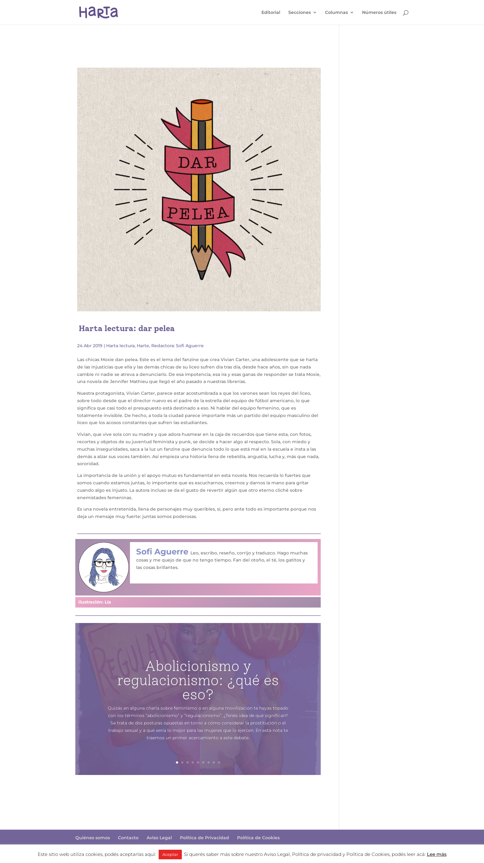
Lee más (437, 854)
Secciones (299, 12)
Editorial (270, 12)
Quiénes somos (92, 837)
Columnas (336, 12)
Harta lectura (120, 345)
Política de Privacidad (204, 837)
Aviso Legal (159, 837)
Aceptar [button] (170, 854)
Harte (143, 345)
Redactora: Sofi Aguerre (177, 345)
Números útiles (379, 12)
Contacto (128, 837)
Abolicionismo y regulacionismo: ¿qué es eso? (198, 692)
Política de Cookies (258, 837)
